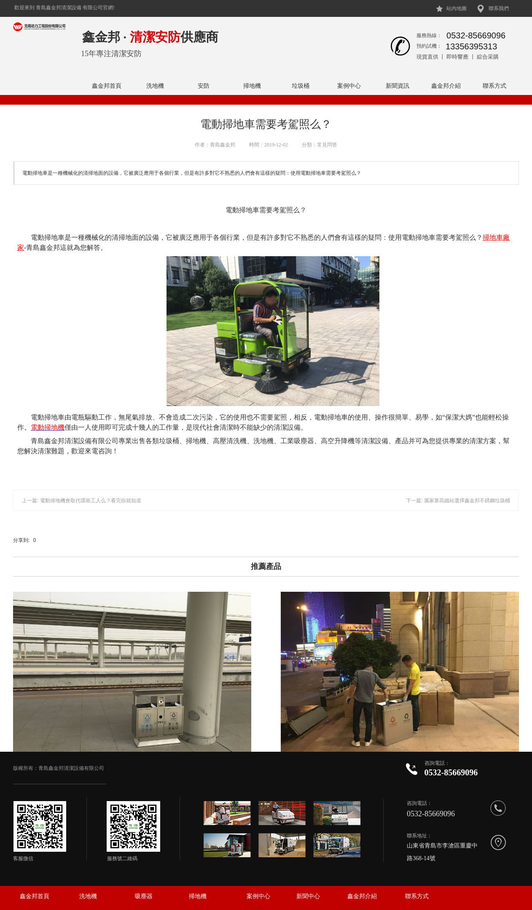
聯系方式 (494, 85)
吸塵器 (144, 896)
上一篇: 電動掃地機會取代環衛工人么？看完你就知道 (81, 501)
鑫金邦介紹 (446, 85)
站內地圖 (456, 8)
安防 (204, 85)
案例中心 (349, 85)
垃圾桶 (300, 85)
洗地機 (155, 85)
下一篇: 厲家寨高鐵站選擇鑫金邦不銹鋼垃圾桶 (458, 501)
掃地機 (252, 85)
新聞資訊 (397, 85)
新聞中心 (308, 896)
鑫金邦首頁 (106, 85)
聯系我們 (499, 8)
